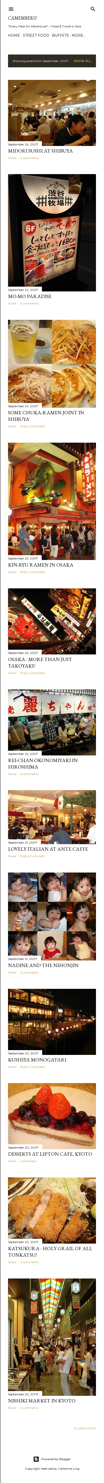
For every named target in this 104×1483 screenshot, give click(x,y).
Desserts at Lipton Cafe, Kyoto (50, 1154)
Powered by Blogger (52, 1459)
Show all (82, 61)
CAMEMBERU (22, 18)
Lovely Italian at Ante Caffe (48, 849)
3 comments (29, 1408)
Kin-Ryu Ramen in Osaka (40, 564)
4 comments (29, 158)
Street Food (36, 35)
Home (14, 35)
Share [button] (12, 158)
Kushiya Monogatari (37, 1059)
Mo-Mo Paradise (29, 296)
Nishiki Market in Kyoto (41, 1400)
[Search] (93, 8)
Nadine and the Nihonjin (43, 965)
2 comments (29, 774)
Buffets (60, 35)
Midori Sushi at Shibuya (40, 150)
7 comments (29, 303)
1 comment (28, 1161)
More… (79, 35)
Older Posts (85, 1428)
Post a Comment (32, 426)
